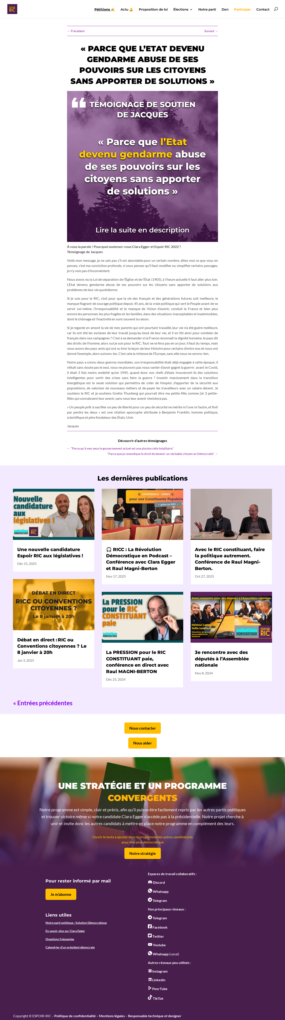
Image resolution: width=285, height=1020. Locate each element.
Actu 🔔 (127, 9)
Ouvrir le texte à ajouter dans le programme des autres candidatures (142, 837)
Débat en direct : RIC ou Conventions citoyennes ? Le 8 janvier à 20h (51, 646)
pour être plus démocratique (143, 842)
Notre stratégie (142, 853)
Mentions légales (112, 1016)
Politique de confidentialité (75, 1016)
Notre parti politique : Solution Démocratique (76, 922)
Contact (262, 9)
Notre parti (207, 9)
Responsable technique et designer (155, 1016)
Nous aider (142, 743)
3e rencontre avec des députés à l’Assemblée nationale (222, 659)
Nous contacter (142, 728)
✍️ (104, 9)
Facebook (158, 927)
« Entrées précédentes (42, 703)
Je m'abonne (60, 894)
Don (225, 9)
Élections (180, 9)
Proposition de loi (153, 9)
